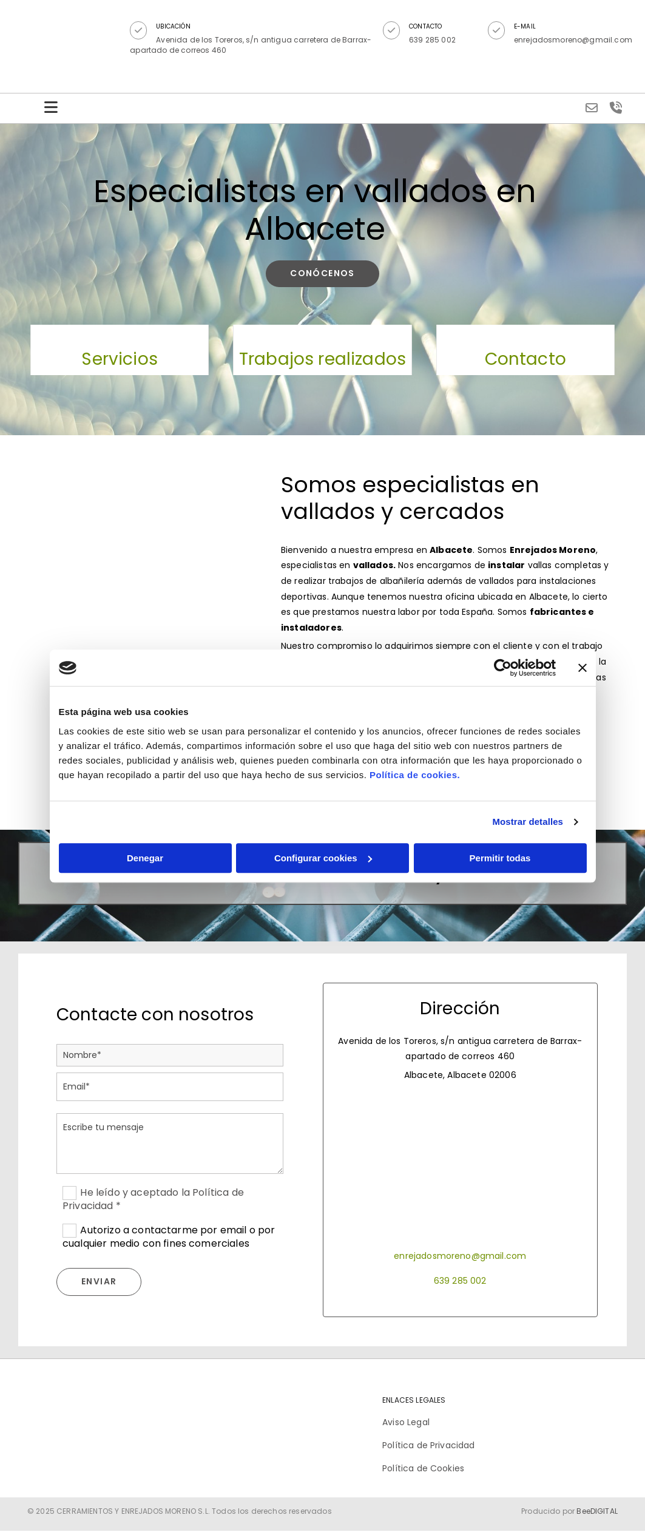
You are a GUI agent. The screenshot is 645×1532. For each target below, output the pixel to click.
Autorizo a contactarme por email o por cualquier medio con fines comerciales (168, 1237)
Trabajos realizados (322, 359)
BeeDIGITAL (597, 1512)
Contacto (525, 359)
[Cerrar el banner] (582, 667)
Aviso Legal (406, 1423)
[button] (140, 30)
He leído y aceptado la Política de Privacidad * (153, 1199)
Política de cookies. (415, 775)
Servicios (119, 359)
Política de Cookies (423, 1469)
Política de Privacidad (428, 1446)
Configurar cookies (323, 858)
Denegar (145, 858)
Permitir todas (500, 858)
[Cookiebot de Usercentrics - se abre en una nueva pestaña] (503, 668)
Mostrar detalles (527, 821)
